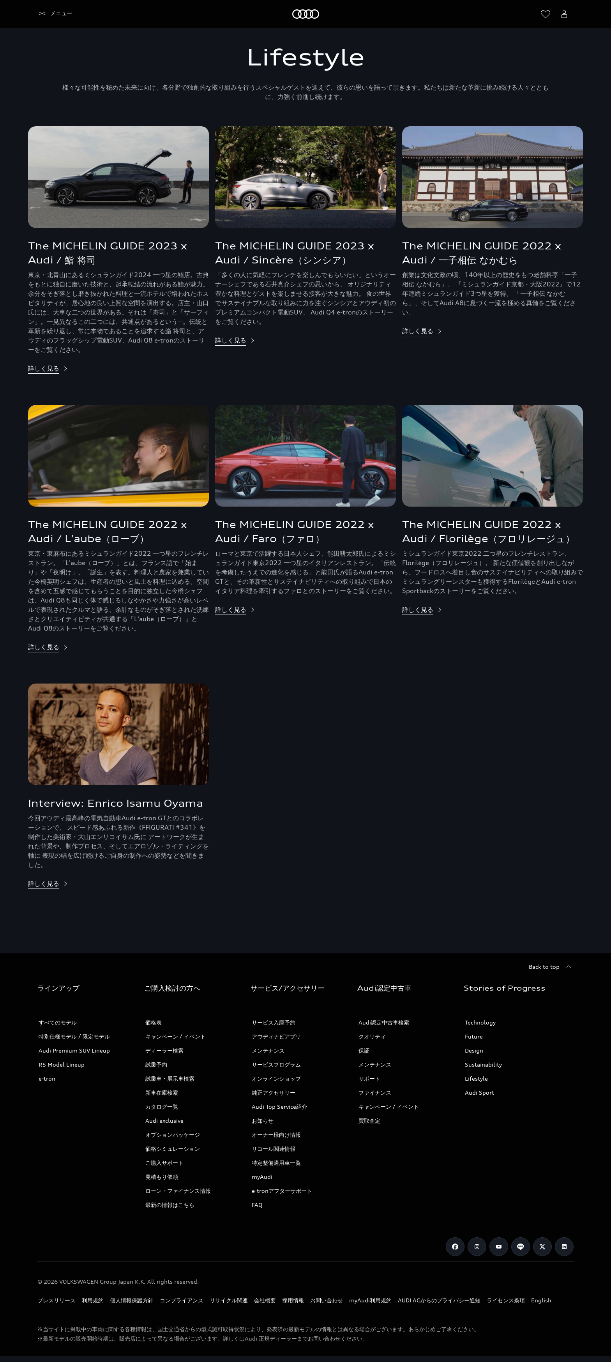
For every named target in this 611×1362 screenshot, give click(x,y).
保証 (363, 1050)
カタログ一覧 (161, 1106)
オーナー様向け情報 (276, 1134)
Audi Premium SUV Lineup (74, 1050)
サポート (369, 1078)
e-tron (47, 1078)
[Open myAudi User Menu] (564, 14)
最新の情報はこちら (169, 1204)
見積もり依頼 (161, 1176)
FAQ (257, 1204)
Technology (480, 1022)
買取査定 (369, 1120)
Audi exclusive (164, 1120)
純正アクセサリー (273, 1092)
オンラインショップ (276, 1078)
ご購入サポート (164, 1162)
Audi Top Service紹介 (279, 1106)
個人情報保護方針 (132, 1300)
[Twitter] (542, 1246)
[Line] (520, 1246)
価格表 (153, 1022)
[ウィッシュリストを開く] (545, 14)
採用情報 (293, 1300)
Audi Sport (479, 1092)
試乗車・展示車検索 (169, 1078)
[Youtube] (498, 1246)
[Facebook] (455, 1246)
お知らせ (263, 1120)
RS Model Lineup (62, 1064)
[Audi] (50, 14)
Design (474, 1050)
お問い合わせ (326, 1300)
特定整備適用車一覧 (276, 1162)
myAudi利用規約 (370, 1300)
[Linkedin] (564, 1246)
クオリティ (372, 1036)
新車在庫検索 (161, 1092)
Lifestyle (476, 1078)
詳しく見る (43, 368)
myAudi (262, 1176)
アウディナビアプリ (276, 1036)
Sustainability (483, 1064)
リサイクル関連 (229, 1300)
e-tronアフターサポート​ (282, 1190)
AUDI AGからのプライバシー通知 (439, 1300)
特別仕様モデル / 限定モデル (74, 1036)
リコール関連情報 (273, 1148)
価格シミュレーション (172, 1148)
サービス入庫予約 (273, 1022)
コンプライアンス (181, 1300)
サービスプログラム (276, 1064)
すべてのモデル (58, 1022)
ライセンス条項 (506, 1300)
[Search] (526, 14)
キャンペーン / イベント (175, 1036)
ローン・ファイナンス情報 (178, 1190)
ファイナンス (374, 1092)
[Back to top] (551, 967)
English (541, 1300)
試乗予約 (156, 1064)
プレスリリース (56, 1300)
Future (474, 1036)
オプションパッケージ (172, 1134)
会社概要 (265, 1300)
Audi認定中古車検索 (383, 1022)
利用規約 (93, 1300)
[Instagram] (477, 1246)
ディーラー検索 (164, 1050)
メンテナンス (268, 1050)
